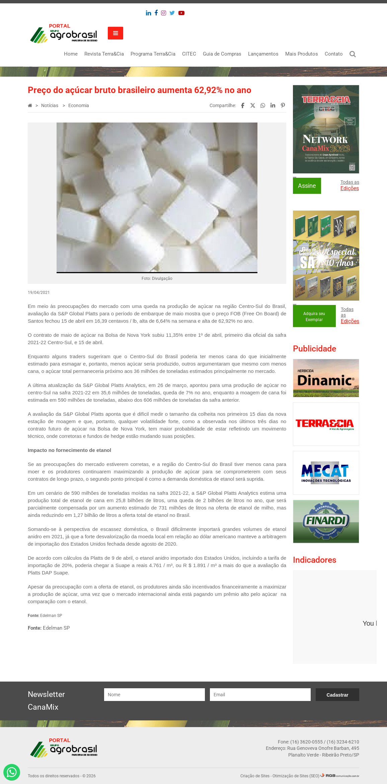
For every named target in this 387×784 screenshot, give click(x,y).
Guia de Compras (222, 54)
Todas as (349, 185)
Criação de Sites (254, 776)
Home (71, 54)
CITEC (189, 54)
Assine (307, 185)
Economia (78, 105)
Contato (334, 54)
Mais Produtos (301, 54)
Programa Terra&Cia (153, 54)
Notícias (50, 105)
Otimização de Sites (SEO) (296, 776)
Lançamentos (263, 54)
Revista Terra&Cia (104, 54)
